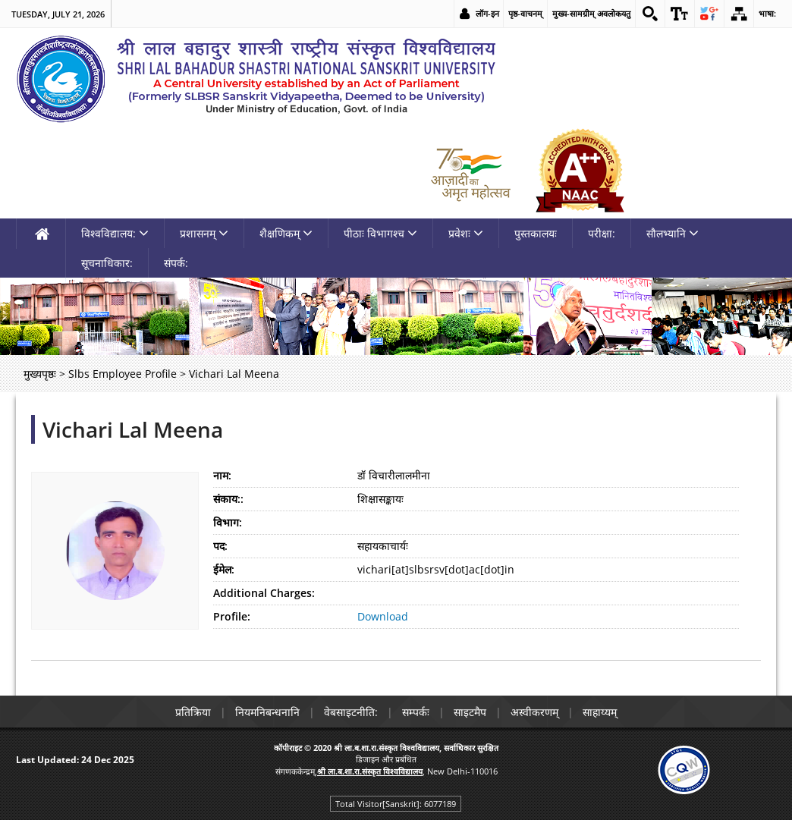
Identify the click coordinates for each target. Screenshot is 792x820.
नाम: (222, 475)
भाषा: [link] (767, 13)
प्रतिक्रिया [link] (193, 712)
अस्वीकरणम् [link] (534, 712)
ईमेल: (223, 569)
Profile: (231, 616)
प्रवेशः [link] (465, 233)
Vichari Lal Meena (132, 429)
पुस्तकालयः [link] (535, 233)
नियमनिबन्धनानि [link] (267, 712)
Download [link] (382, 616)
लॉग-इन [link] (487, 13)
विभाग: (227, 522)
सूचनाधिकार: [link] (107, 263)
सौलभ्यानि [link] (672, 233)
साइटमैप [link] (470, 712)
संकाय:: (228, 499)
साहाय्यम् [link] (600, 712)
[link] (650, 13)
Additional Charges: (264, 593)
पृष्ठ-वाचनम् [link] (525, 13)
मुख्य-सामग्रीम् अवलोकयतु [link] (591, 13)
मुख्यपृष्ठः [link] (40, 373)
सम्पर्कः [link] (415, 712)
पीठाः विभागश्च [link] (380, 233)
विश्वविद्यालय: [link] (115, 233)
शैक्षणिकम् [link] (286, 233)
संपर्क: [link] (176, 263)
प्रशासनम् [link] (204, 233)
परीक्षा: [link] (601, 233)
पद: (220, 546)
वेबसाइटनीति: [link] (351, 712)
